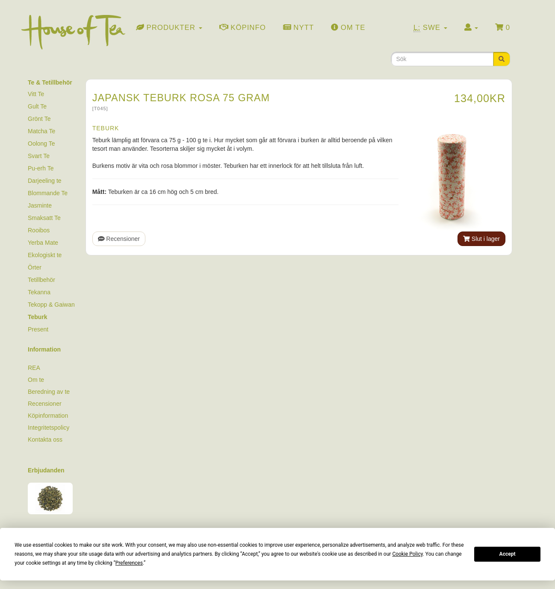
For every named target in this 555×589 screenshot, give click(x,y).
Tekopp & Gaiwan (51, 304)
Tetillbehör (41, 279)
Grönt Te (39, 118)
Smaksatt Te (44, 217)
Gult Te (37, 106)
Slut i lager (481, 238)
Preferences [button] (129, 563)
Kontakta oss (45, 439)
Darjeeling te (45, 180)
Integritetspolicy (48, 427)
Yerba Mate (43, 242)
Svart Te (39, 155)
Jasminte (40, 205)
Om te (36, 379)
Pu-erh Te (40, 168)
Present (38, 329)
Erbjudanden (46, 470)
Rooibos (39, 230)
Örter (34, 267)
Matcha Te (41, 131)
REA (34, 367)
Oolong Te (41, 143)
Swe (430, 27)
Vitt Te (36, 94)
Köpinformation (48, 415)
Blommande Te (48, 193)
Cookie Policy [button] (407, 554)
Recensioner (119, 238)
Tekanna (39, 292)
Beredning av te (49, 391)
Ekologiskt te (45, 255)
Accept (507, 554)
